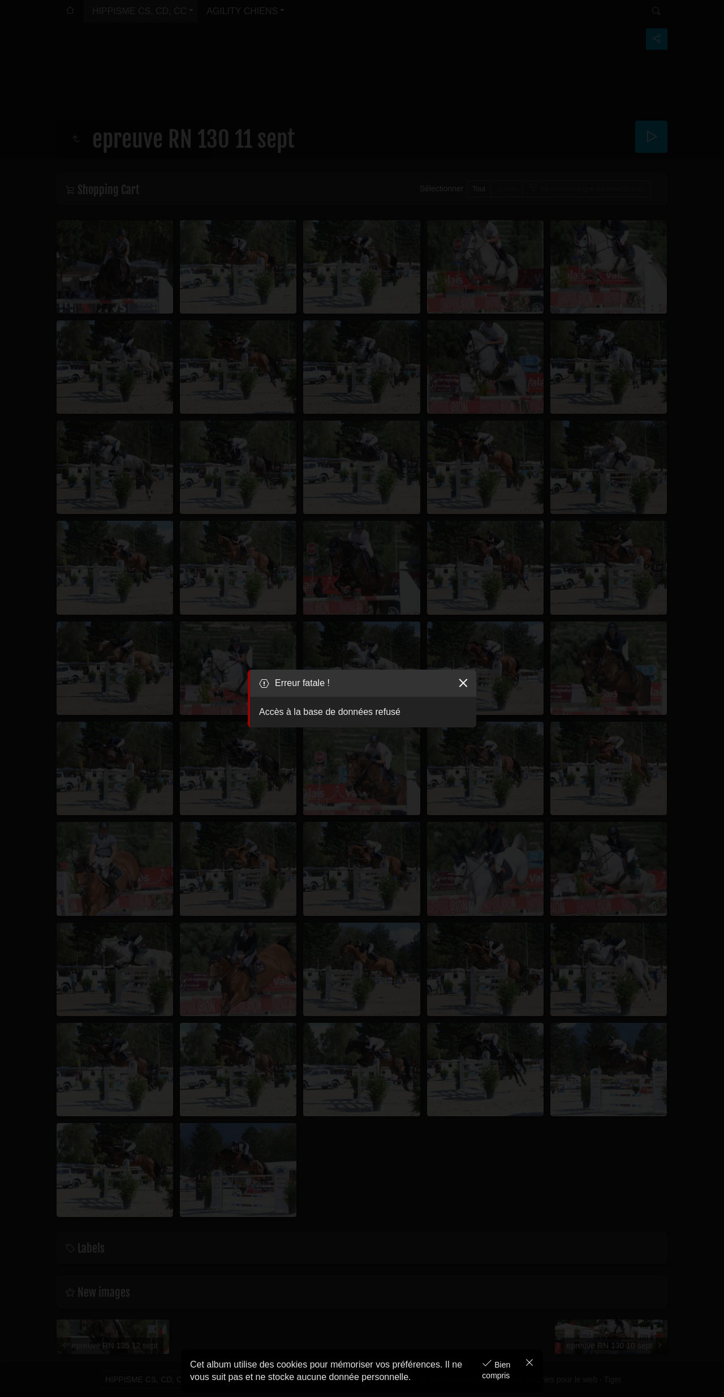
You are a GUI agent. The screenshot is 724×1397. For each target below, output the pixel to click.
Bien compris (496, 1370)
